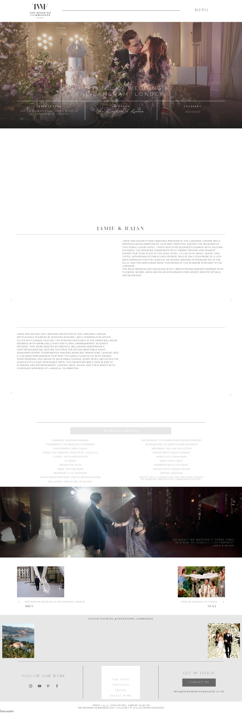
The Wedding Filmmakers (79, 444)
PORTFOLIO (121, 685)
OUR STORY (121, 680)
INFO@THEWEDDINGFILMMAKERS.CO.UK (199, 691)
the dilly (92, 452)
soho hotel (77, 452)
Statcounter (7, 711)
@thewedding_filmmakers (134, 618)
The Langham (60, 452)
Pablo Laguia (79, 448)
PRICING (121, 691)
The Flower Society (75, 457)
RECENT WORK (121, 696)
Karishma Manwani (77, 440)
